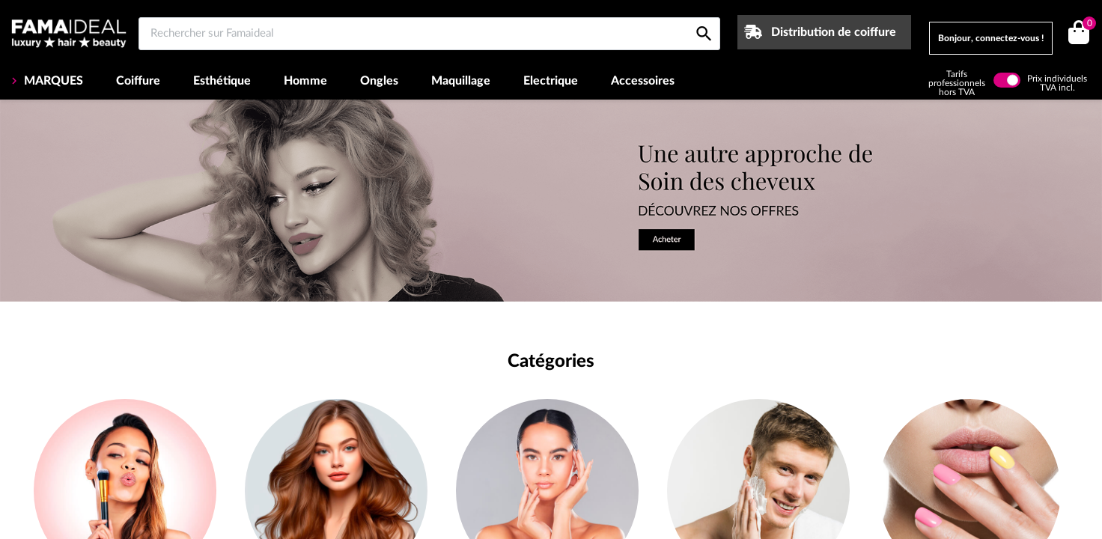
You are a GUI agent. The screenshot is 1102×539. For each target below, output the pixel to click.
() (1087, 25)
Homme (305, 81)
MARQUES (52, 81)
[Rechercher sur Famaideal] (429, 33)
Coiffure (138, 81)
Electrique (550, 81)
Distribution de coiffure (833, 32)
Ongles (379, 81)
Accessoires (643, 81)
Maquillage (460, 81)
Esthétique (222, 81)
